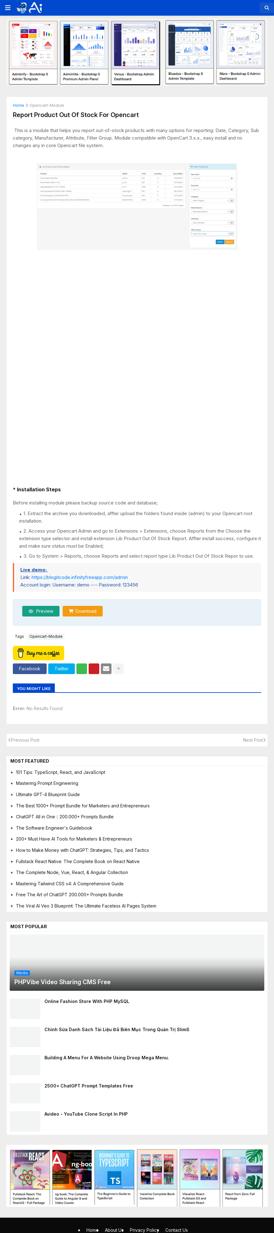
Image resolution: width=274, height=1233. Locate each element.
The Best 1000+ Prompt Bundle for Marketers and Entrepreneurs (83, 805)
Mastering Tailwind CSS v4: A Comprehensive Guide (70, 883)
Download (85, 611)
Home (18, 105)
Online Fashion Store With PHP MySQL (86, 1001)
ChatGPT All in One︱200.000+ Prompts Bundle (65, 816)
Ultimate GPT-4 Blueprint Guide (48, 794)
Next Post (253, 740)
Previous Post (25, 740)
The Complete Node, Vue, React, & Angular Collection (72, 872)
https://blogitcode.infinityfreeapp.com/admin (80, 577)
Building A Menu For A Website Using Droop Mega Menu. (106, 1057)
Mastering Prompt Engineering (47, 783)
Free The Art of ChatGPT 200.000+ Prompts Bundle (69, 894)
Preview (44, 611)
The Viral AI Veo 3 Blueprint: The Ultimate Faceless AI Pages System (86, 905)
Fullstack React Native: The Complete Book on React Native (78, 861)
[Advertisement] (137, 296)
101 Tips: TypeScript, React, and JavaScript (60, 772)
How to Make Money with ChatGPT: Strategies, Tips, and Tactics (82, 850)
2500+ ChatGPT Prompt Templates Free (88, 1085)
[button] (7, 8)
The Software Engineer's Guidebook (54, 828)
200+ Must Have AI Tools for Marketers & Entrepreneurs (74, 839)
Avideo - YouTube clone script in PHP (86, 1114)
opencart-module (46, 105)
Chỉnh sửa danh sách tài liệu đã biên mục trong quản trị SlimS (116, 1029)
